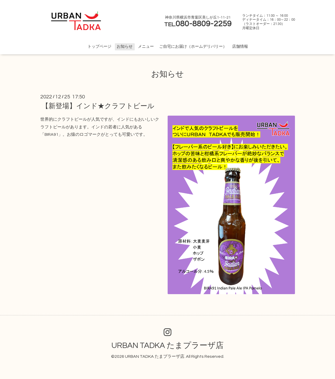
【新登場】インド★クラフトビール (98, 106)
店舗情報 (240, 47)
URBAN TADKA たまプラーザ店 (167, 345)
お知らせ (125, 47)
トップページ (99, 47)
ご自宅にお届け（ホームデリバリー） (193, 47)
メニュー (146, 47)
